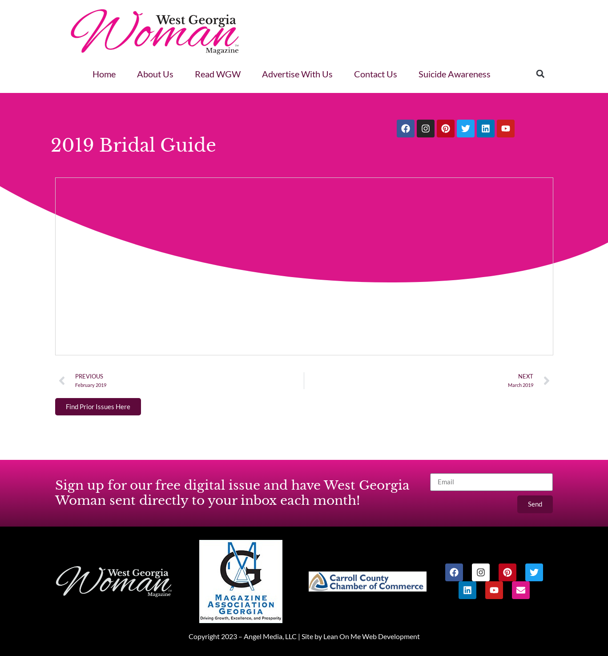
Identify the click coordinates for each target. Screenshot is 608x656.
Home (104, 73)
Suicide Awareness (455, 73)
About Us (155, 73)
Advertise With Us (297, 73)
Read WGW (218, 73)
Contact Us (375, 73)
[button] (540, 73)
